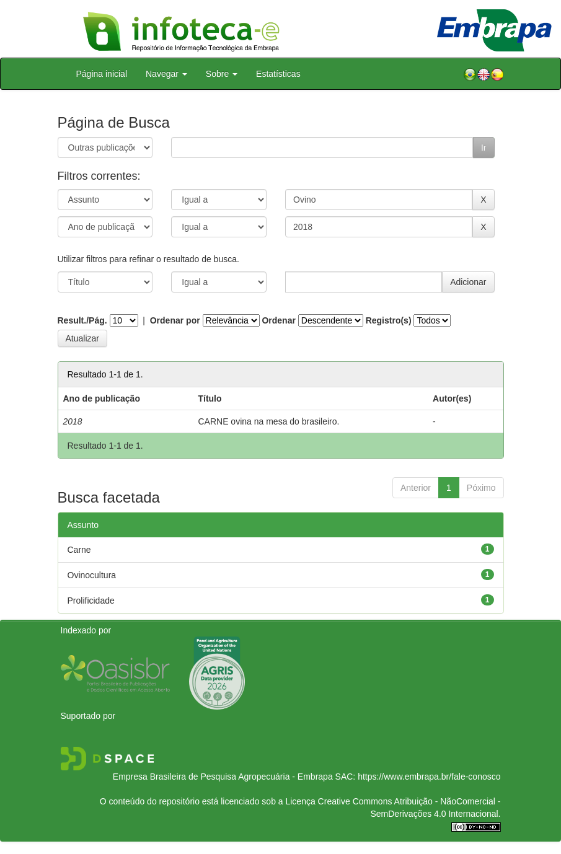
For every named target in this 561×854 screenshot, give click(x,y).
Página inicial (102, 74)
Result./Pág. (82, 320)
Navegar (166, 74)
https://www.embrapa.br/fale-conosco (429, 776)
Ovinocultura (92, 575)
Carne (79, 550)
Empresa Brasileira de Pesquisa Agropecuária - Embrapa (223, 776)
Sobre (221, 74)
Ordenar (278, 320)
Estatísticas (278, 74)
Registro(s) (389, 320)
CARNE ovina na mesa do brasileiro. (268, 421)
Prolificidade (91, 600)
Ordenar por (175, 320)
